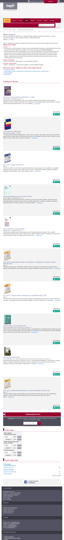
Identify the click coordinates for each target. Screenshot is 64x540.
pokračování (37, 103)
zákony (26, 20)
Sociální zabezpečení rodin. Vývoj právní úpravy (17, 196)
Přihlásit (39, 423)
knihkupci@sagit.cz (12, 526)
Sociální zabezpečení (9, 69)
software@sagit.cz (12, 524)
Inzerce (6, 539)
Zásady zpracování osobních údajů (12, 538)
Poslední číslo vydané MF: (9, 471)
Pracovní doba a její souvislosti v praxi (14, 325)
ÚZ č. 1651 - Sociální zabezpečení (13, 164)
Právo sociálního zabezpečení (12, 131)
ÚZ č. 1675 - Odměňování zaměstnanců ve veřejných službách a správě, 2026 (26, 390)
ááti (32, 20)
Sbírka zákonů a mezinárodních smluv (9, 464)
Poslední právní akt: (8, 467)
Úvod (9, 29)
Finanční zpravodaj (8, 469)
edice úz (14, 20)
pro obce (39, 20)
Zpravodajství (11, 418)
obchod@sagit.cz (16, 522)
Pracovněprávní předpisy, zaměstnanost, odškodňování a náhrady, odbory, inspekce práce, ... (27, 71)
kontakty (52, 20)
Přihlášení (50, 1)
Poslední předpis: (7, 473)
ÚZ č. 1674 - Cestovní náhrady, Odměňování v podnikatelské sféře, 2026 (25, 295)
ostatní (45, 20)
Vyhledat (58, 25)
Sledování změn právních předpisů (25, 29)
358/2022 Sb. (12, 34)
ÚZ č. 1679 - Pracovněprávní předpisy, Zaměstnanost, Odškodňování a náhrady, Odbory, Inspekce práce (29, 262)
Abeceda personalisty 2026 (11, 357)
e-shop (20, 20)
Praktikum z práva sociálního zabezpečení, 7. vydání (19, 97)
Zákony (14, 29)
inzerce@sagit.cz (11, 527)
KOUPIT (58, 114)
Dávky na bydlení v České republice (13, 229)
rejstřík (7, 21)
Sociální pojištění (8, 72)
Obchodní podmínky (9, 536)
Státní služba (7, 74)
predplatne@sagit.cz (15, 523)
